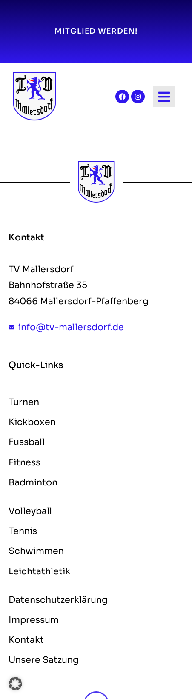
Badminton (33, 482)
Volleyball (30, 510)
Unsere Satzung (44, 659)
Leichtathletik (39, 571)
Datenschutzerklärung (58, 599)
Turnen (24, 402)
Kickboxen (32, 422)
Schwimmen (36, 550)
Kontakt (26, 639)
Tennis (23, 530)
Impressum (34, 619)
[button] (15, 683)
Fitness (24, 462)
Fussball (27, 442)
